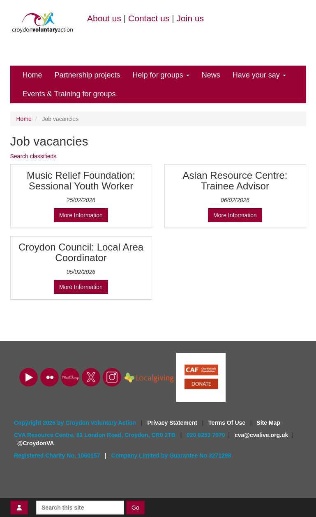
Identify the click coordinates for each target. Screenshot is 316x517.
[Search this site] (80, 508)
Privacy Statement (172, 422)
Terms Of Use (227, 422)
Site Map (268, 422)
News (211, 75)
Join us (190, 18)
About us (104, 18)
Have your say (259, 75)
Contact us (148, 18)
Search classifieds (33, 156)
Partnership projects (87, 75)
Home (32, 75)
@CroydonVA (35, 443)
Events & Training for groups (69, 94)
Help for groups (161, 75)
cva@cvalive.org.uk (261, 435)
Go (135, 507)
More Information (81, 215)
